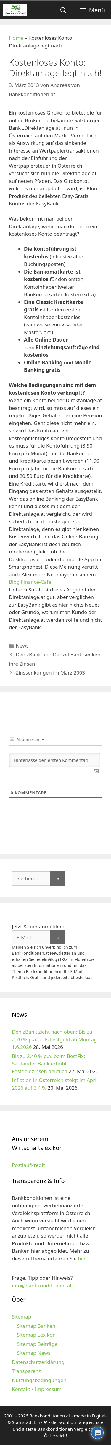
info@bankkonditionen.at (42, 1285)
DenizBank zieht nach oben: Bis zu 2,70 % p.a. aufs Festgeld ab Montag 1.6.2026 (54, 1039)
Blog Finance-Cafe (30, 581)
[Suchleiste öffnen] (63, 10)
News (22, 645)
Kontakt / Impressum (37, 1389)
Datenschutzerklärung (38, 1362)
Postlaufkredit (28, 1165)
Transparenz (26, 1371)
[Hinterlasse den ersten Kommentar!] (54, 760)
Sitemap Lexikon (36, 1334)
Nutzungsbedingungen (39, 1380)
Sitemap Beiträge (37, 1344)
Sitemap (21, 1316)
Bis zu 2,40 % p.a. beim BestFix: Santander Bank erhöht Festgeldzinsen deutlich (48, 1064)
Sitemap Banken (36, 1325)
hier (82, 1258)
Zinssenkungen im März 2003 (50, 672)
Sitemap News (33, 1352)
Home (16, 37)
